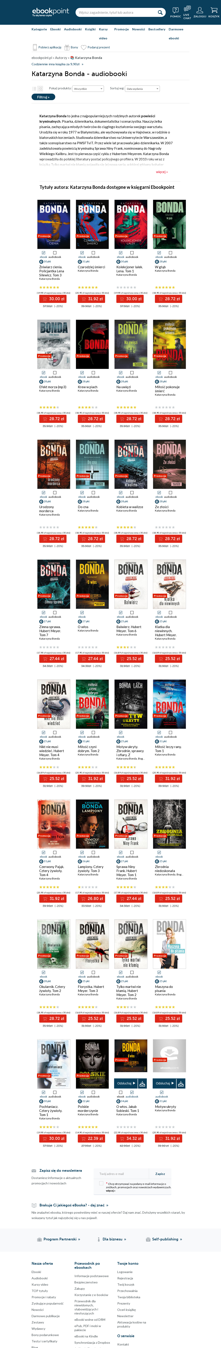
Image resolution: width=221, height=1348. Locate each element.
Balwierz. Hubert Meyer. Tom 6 (128, 629)
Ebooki (55, 29)
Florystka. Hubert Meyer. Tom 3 (91, 989)
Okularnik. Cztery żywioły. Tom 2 (52, 989)
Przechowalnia (127, 1291)
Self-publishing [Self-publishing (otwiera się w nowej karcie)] (165, 1239)
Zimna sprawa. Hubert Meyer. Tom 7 (50, 631)
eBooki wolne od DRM (89, 1319)
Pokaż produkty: (60, 88)
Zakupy (79, 1288)
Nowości (138, 29)
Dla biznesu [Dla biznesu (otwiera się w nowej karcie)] (112, 1239)
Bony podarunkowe (45, 1335)
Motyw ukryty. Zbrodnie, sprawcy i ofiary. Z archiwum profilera (130, 753)
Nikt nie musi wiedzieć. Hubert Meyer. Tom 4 (51, 751)
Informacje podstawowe (91, 1276)
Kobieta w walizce (129, 507)
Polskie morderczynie (88, 1109)
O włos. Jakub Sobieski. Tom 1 (127, 1109)
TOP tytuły (40, 1291)
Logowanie (125, 1272)
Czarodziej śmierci (91, 267)
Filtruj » (43, 97)
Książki (90, 29)
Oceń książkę (126, 1310)
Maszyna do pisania (164, 989)
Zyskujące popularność (48, 1303)
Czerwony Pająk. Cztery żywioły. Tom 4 (51, 871)
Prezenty (123, 1303)
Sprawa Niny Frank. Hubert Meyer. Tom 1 (126, 871)
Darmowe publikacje (46, 1316)
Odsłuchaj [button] (124, 1083)
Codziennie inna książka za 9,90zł (55, 64)
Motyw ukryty (165, 1107)
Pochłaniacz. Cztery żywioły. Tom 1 (50, 1111)
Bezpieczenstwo (86, 1282)
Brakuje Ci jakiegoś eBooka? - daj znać (72, 1205)
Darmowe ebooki (176, 33)
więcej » (110, 1190)
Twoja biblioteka (128, 1297)
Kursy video (103, 33)
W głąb (160, 267)
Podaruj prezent (98, 47)
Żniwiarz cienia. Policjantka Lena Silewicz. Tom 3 (51, 271)
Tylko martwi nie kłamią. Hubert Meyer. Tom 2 (128, 991)
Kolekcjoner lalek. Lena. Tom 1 (129, 269)
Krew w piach (87, 387)
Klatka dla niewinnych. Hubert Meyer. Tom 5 (166, 633)
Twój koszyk (125, 1284)
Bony (74, 47)
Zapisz (160, 1174)
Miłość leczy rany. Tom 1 (168, 749)
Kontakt (123, 1344)
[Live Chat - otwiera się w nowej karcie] (187, 12)
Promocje (121, 29)
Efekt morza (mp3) (52, 387)
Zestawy (38, 1322)
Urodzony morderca (46, 509)
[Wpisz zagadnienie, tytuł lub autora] (115, 12)
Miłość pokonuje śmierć (167, 389)
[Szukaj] (160, 12)
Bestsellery (156, 29)
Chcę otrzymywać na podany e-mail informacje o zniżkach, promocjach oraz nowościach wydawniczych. (135, 1186)
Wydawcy (38, 1328)
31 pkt (163, 1101)
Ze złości (161, 507)
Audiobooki (73, 29)
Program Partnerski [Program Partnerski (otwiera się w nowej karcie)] (60, 1239)
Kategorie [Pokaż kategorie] (39, 29)
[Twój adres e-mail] (123, 1173)
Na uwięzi (123, 387)
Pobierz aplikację (49, 47)
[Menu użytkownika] (199, 12)
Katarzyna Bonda (49, 278)
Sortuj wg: (117, 88)
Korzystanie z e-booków (91, 1295)
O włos (83, 627)
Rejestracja (125, 1278)
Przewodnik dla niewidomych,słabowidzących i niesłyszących (86, 1307)
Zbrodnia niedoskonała (165, 869)
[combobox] (88, 89)
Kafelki (40, 88)
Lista (34, 88)
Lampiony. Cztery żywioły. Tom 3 (91, 869)
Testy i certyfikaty (44, 1341)
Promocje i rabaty (44, 1297)
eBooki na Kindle (86, 1336)
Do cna (83, 507)
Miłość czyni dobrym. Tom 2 (88, 749)
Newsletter (125, 1316)
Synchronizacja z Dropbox (92, 1342)
